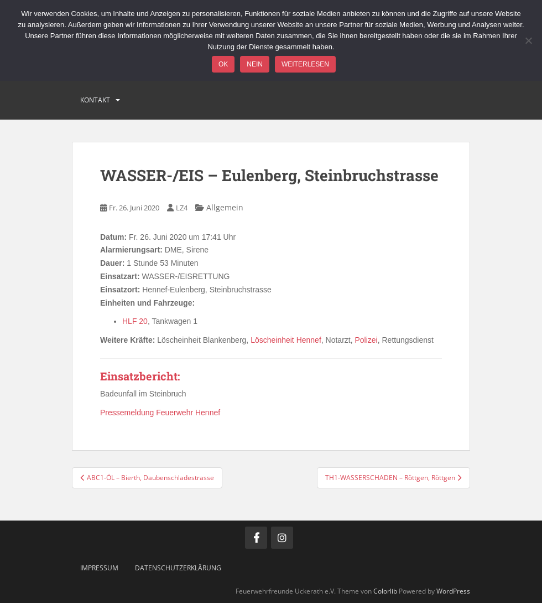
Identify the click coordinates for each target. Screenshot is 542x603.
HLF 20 (135, 321)
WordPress (453, 591)
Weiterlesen (305, 64)
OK (223, 64)
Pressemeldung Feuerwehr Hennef (160, 412)
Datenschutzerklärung (178, 568)
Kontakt (95, 100)
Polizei (366, 340)
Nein (255, 64)
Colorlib (385, 591)
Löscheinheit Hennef (286, 340)
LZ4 (181, 208)
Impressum (99, 568)
